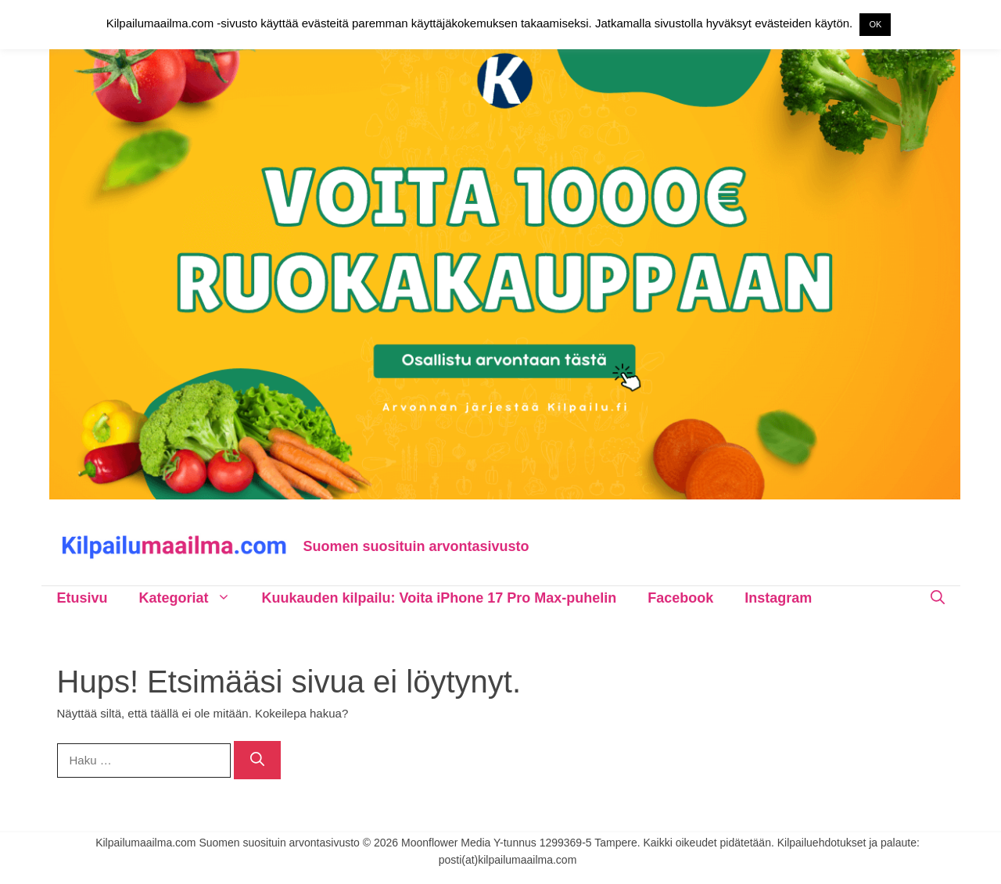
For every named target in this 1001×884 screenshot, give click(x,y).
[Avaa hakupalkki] (937, 598)
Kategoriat (192, 598)
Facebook (680, 598)
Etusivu (82, 598)
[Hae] (257, 760)
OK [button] (875, 24)
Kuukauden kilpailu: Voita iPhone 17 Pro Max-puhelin (439, 598)
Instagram (778, 598)
